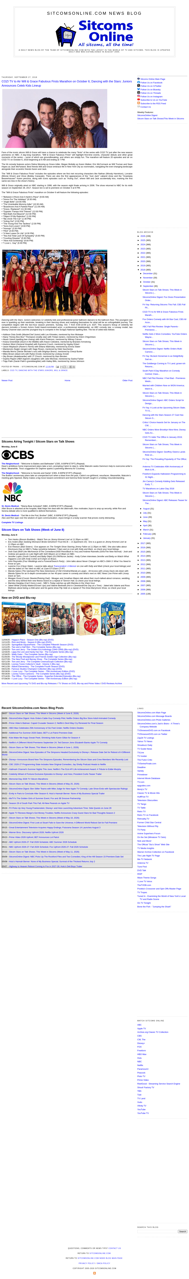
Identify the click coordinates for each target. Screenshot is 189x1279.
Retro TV (141, 811)
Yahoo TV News (144, 741)
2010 (143, 573)
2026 (143, 236)
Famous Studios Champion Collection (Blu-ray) (33, 669)
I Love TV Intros (144, 881)
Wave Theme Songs (146, 877)
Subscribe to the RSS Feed (153, 103)
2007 (143, 585)
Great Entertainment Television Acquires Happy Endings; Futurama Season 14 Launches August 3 (54, 827)
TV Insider (142, 756)
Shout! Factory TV (145, 1087)
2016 (143, 547)
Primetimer (142, 774)
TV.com (140, 782)
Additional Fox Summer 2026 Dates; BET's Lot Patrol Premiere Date (40, 733)
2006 (143, 589)
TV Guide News (144, 749)
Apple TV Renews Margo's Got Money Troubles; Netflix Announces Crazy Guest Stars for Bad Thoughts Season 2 (62, 813)
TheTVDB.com (144, 885)
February (147, 534)
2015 (143, 551)
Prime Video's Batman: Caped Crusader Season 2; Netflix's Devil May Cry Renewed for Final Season (56, 723)
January (147, 538)
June (145, 517)
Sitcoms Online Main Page (151, 79)
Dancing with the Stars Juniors (36, 370)
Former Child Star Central (149, 822)
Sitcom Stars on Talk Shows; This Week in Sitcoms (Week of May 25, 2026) (44, 784)
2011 (143, 568)
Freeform (141, 1050)
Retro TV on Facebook (147, 815)
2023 (143, 248)
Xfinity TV (141, 1106)
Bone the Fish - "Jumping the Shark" (154, 906)
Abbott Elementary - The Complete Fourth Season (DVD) (38, 666)
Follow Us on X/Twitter (151, 86)
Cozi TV (13, 370)
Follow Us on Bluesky (151, 89)
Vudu (139, 1102)
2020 (143, 261)
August (146, 508)
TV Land (141, 1098)
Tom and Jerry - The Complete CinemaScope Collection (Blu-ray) (42, 661)
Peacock (141, 1072)
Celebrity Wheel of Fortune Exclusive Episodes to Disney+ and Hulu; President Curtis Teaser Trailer (55, 774)
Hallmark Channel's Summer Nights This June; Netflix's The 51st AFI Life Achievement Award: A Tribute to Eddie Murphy (65, 769)
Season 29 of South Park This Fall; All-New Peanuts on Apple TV (39, 803)
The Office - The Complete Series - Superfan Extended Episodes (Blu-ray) (46, 676)
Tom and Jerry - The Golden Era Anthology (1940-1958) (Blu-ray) (42, 649)
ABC (139, 1025)
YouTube (141, 1109)
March (146, 529)
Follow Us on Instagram (152, 96)
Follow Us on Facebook (152, 82)
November (148, 277)
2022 (143, 253)
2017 (143, 543)
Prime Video (143, 1080)
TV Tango (141, 804)
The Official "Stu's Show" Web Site (153, 844)
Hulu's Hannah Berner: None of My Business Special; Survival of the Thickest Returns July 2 (52, 861)
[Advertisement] (94, 66)
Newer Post (7, 380)
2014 (143, 556)
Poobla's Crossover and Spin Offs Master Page (159, 888)
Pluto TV (141, 1076)
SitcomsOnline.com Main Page (151, 712)
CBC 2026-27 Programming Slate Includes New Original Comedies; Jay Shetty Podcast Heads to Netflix (57, 764)
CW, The (141, 1039)
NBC (139, 1061)
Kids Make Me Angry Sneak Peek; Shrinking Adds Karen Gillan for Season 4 (44, 737)
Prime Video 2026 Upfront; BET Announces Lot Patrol (34, 837)
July (145, 513)
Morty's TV (142, 789)
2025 (143, 240)
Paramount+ (143, 1069)
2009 (143, 577)
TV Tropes (142, 892)
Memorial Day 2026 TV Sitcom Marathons (28, 779)
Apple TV (141, 1028)
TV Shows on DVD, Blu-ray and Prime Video (79, 683)
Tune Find (142, 866)
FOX (139, 1047)
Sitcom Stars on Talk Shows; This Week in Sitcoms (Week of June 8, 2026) (44, 713)
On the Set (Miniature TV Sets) (151, 837)
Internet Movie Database (148, 778)
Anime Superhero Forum (148, 833)
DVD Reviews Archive (112, 683)
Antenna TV (142, 863)
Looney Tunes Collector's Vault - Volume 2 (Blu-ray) (36, 664)
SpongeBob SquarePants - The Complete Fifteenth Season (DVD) (42, 644)
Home (67, 380)
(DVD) (51, 640)
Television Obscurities (147, 800)
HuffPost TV (143, 797)
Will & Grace (61, 370)
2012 (143, 564)
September (148, 286)
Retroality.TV (143, 819)
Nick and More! (144, 841)
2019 (143, 265)
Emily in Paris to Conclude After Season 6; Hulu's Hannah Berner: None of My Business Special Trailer (57, 793)
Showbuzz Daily (144, 745)
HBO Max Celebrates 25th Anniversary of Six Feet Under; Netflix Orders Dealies (46, 728)
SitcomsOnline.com (100, 1253)
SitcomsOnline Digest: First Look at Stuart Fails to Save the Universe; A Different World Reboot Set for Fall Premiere (63, 822)
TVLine (140, 752)
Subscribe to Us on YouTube (154, 100)
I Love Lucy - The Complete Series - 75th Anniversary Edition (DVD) (43, 671)
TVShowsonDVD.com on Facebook (153, 730)
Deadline (141, 767)
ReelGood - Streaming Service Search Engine (158, 1084)
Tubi (139, 1095)
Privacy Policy (87, 1263)
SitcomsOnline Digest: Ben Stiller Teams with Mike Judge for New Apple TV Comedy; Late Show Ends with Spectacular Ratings (68, 788)
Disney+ (141, 1043)
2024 (143, 244)
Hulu (139, 1058)
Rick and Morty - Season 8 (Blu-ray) (28, 642)
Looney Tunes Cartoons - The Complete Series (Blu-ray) (38, 674)
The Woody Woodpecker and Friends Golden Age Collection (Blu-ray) (44, 657)
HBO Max (141, 1054)
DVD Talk (141, 870)
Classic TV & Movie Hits (148, 793)
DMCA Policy (103, 1263)
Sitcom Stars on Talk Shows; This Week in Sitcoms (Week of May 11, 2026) (44, 852)
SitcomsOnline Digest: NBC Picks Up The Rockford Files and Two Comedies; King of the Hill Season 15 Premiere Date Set (66, 856)
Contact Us (144, 107)
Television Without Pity (147, 826)
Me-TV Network (144, 859)
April (145, 525)
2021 (143, 257)
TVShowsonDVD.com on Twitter (152, 734)
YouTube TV (143, 1113)
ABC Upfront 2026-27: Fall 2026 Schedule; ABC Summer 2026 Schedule (43, 842)
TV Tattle (141, 808)
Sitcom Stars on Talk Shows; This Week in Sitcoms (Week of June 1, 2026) (44, 747)
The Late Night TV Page (148, 855)
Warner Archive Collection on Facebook (155, 852)
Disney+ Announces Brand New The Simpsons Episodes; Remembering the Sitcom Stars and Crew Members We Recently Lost (68, 759)
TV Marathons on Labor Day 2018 (158, 488)
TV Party (141, 830)
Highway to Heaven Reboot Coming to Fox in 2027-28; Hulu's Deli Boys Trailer (45, 866)
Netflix (140, 1065)
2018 (143, 270)
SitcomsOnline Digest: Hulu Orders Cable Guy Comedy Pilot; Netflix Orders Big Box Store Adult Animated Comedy (62, 718)
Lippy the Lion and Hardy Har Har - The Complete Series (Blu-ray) (42, 652)
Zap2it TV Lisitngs (145, 738)
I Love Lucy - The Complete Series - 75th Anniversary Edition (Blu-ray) (44, 678)
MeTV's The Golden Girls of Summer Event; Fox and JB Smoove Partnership (45, 798)
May (145, 521)
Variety (140, 771)
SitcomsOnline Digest (147, 115)
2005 (143, 594)
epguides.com (143, 785)
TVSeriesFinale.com (146, 763)
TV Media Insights (145, 848)
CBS (139, 1036)
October (147, 282)
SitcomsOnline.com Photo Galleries (153, 720)
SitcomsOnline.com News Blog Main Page (100, 1258)
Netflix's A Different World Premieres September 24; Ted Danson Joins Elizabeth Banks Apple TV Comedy (58, 742)
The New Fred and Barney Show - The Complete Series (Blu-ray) (42, 659)
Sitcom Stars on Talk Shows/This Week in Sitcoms (160, 118)
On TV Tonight (144, 903)
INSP (139, 874)
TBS (139, 1091)
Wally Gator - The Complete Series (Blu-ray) (32, 654)
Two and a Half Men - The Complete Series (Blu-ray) (36, 647)
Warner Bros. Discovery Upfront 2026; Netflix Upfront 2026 (36, 832)
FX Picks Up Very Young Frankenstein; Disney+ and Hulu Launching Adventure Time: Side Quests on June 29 (60, 808)
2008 (143, 581)
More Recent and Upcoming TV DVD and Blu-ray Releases (29, 683)
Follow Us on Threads (151, 93)
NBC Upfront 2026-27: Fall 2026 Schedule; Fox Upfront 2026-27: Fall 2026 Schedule (48, 847)
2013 (143, 560)
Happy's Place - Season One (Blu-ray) (29, 640)
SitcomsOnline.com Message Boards (154, 716)
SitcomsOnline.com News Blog (94, 13)
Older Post (127, 380)
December (148, 273)
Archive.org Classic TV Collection (152, 1032)
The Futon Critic (144, 760)
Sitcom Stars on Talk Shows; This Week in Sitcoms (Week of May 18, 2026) (44, 818)
